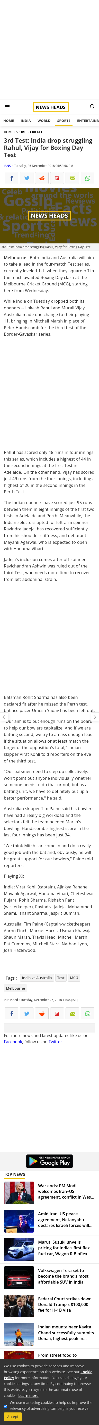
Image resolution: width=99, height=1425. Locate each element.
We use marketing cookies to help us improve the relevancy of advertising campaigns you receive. (51, 1405)
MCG (74, 977)
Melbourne (15, 988)
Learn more (28, 1395)
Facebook (13, 1042)
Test (61, 977)
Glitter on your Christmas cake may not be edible (95, 716)
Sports (63, 120)
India (26, 120)
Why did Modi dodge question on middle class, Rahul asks (4, 716)
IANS (7, 166)
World (44, 120)
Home (8, 120)
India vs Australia (37, 977)
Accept (13, 1416)
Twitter (55, 1042)
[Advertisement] (49, 49)
